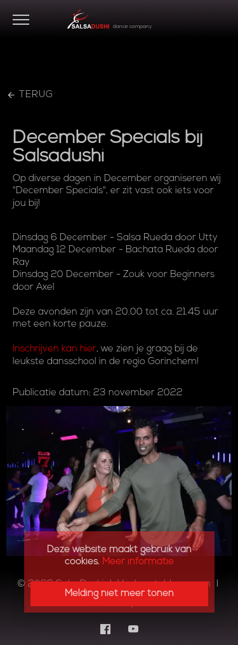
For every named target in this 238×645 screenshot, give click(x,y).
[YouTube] (133, 629)
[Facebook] (105, 629)
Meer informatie (138, 562)
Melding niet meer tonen (119, 594)
